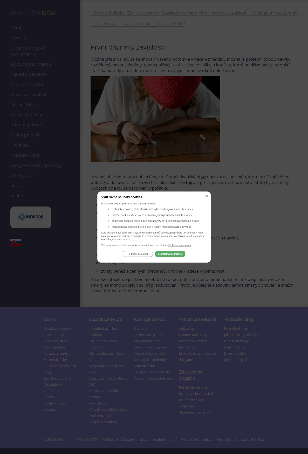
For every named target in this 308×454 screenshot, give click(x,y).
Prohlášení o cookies (179, 245)
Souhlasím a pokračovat (170, 254)
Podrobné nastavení (138, 254)
